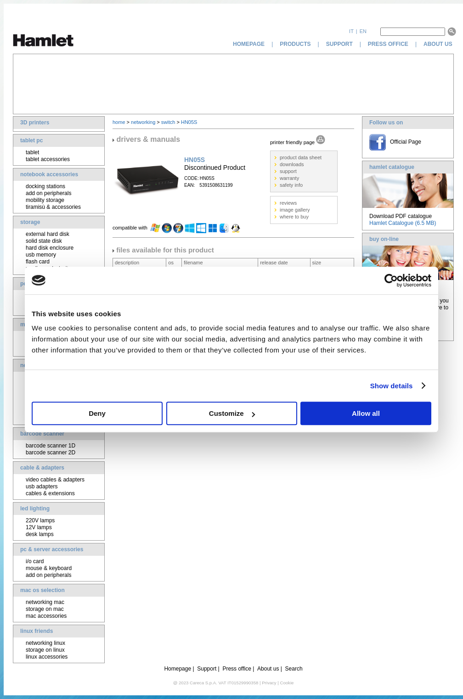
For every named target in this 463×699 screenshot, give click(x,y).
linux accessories (47, 657)
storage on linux (45, 650)
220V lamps (40, 520)
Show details (391, 386)
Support (206, 668)
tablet (32, 152)
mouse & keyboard (49, 568)
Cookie (287, 682)
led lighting (35, 508)
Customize (232, 413)
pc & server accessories (51, 549)
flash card (38, 261)
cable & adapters (42, 467)
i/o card (35, 561)
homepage (249, 44)
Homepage (177, 668)
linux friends (36, 631)
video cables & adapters (55, 479)
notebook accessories (49, 174)
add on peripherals (48, 193)
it (351, 31)
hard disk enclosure (49, 248)
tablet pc (31, 140)
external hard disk (47, 234)
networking (143, 122)
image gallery (295, 209)
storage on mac (45, 609)
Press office (236, 668)
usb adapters (41, 486)
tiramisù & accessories (53, 207)
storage (30, 222)
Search (294, 668)
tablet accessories (48, 159)
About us (268, 668)
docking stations (45, 186)
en (363, 31)
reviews (288, 203)
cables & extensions (50, 493)
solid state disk (44, 241)
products (295, 44)
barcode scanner (42, 434)
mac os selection (42, 590)
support (339, 44)
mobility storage (45, 200)
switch (168, 122)
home (119, 122)
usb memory (41, 255)
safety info (291, 185)
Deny (97, 413)
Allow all (366, 413)
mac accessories (46, 616)
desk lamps (40, 534)
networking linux (45, 643)
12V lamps (39, 527)
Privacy (269, 682)
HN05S (189, 122)
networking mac (45, 602)
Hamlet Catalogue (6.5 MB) (402, 223)
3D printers (34, 122)
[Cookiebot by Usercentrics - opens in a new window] (391, 280)
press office (388, 44)
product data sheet (301, 157)
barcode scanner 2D (50, 452)
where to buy (294, 216)
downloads (292, 164)
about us (438, 44)
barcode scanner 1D (50, 445)
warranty (289, 178)
